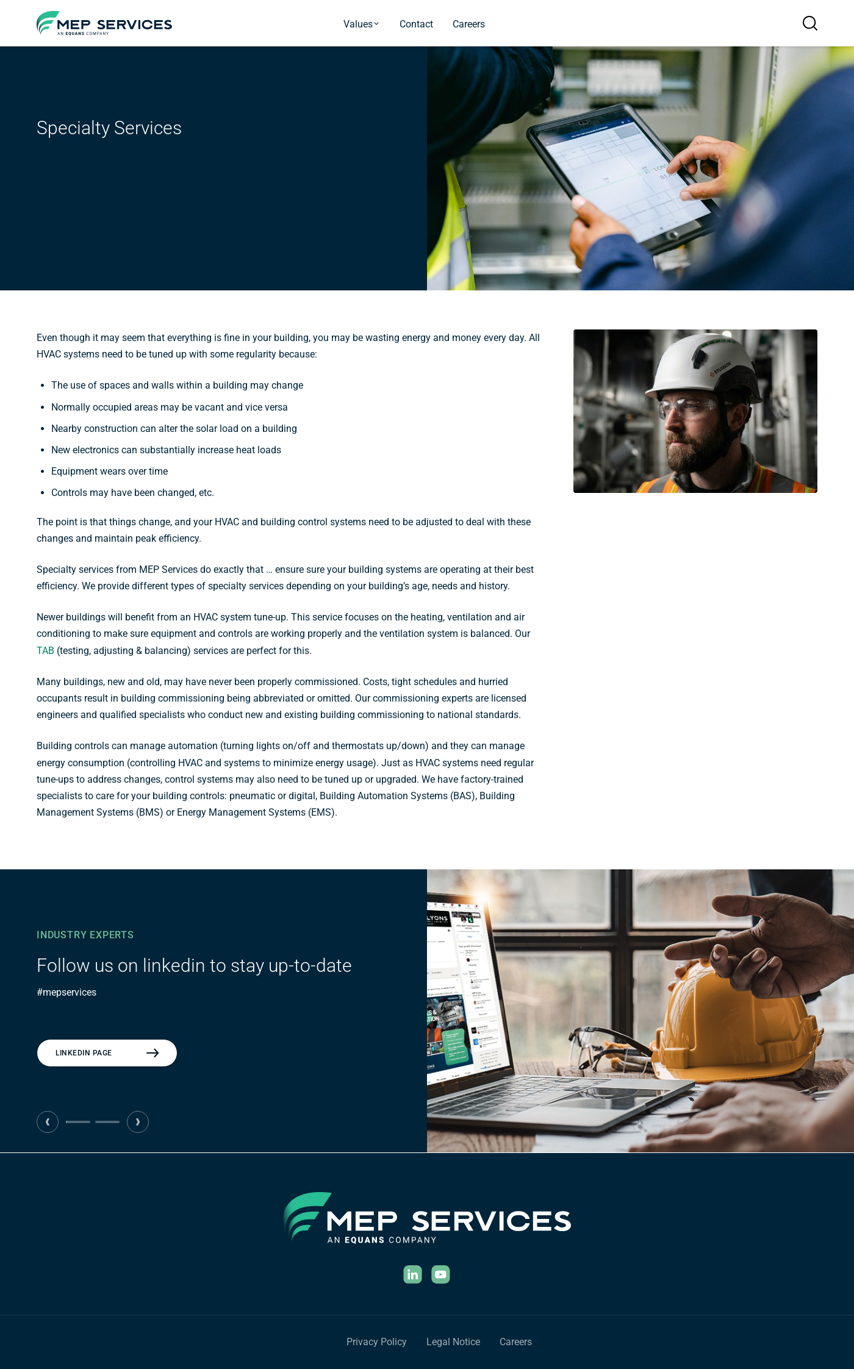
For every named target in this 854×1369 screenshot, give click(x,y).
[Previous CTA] (48, 1122)
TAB (45, 650)
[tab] (78, 1122)
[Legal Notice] (453, 1342)
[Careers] (516, 1342)
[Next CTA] (138, 1122)
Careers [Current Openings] (469, 24)
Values (361, 24)
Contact (416, 24)
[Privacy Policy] (376, 1342)
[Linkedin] (413, 1274)
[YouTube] (441, 1274)
